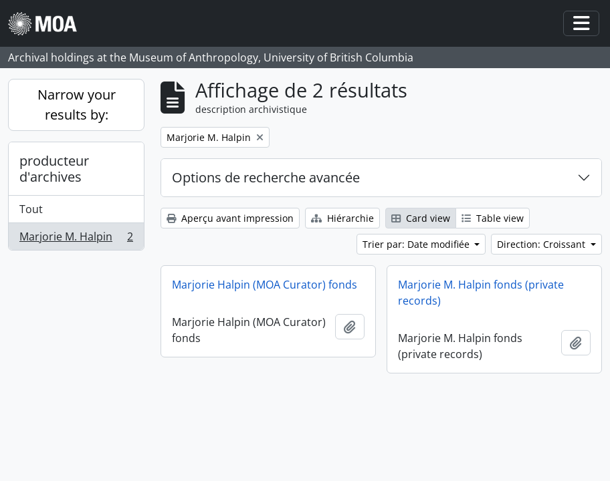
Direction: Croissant (542, 244)
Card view (420, 218)
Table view (493, 218)
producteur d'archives (54, 169)
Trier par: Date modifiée (417, 244)
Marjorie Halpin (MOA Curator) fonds (264, 284)
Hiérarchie (342, 218)
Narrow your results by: (76, 105)
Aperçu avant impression (230, 218)
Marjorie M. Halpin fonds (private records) (481, 292)
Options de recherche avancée (266, 177)
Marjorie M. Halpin (76, 239)
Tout (31, 209)
